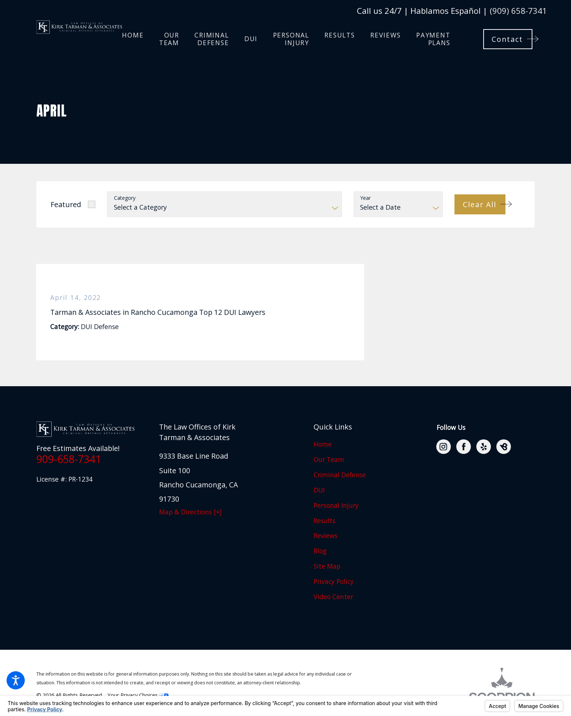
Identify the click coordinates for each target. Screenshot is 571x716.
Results (324, 520)
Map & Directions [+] (190, 511)
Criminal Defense (340, 474)
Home (323, 444)
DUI (319, 490)
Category (124, 198)
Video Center (333, 596)
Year (365, 198)
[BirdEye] (503, 446)
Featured (66, 204)
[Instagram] (443, 446)
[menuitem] (132, 39)
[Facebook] (463, 446)
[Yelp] (483, 446)
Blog (320, 550)
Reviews (326, 535)
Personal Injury (336, 505)
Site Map (327, 566)
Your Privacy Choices (138, 695)
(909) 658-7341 (518, 11)
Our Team (329, 459)
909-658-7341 (68, 459)
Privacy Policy (334, 581)
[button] (16, 680)
